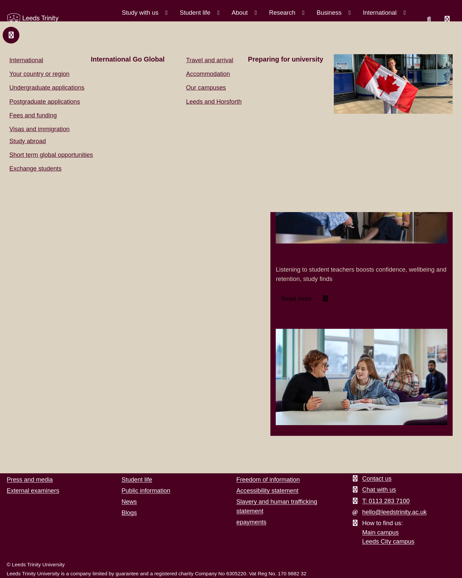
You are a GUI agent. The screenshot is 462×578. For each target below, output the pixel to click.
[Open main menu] (447, 19)
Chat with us (379, 489)
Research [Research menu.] (283, 12)
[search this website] (429, 19)
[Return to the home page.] (33, 20)
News (129, 501)
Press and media (30, 479)
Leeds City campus (388, 541)
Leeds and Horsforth (214, 101)
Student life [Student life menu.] (196, 12)
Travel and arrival (209, 60)
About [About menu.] (240, 12)
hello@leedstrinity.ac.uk (394, 511)
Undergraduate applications (46, 87)
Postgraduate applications (44, 101)
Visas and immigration (39, 128)
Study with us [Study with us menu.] (141, 12)
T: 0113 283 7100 (386, 500)
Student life (137, 479)
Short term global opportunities (51, 154)
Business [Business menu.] (329, 12)
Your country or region (39, 73)
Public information (146, 490)
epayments (251, 521)
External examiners (33, 490)
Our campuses (206, 87)
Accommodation (208, 73)
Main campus (380, 532)
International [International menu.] (380, 12)
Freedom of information (268, 479)
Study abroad (27, 140)
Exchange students (35, 168)
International (26, 60)
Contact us (377, 478)
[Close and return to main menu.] (11, 35)
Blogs (129, 512)
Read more (297, 298)
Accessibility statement (267, 490)
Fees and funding (33, 115)
